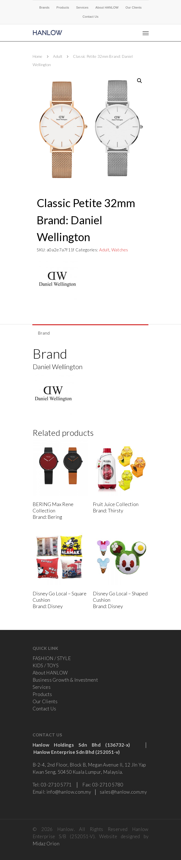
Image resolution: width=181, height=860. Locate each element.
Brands (44, 7)
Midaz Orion (46, 843)
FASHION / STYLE (52, 658)
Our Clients (133, 7)
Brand (44, 333)
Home (38, 56)
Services (82, 7)
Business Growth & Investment (65, 680)
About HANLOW (107, 7)
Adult (57, 56)
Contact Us (90, 16)
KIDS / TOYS (46, 665)
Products (62, 7)
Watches (119, 249)
